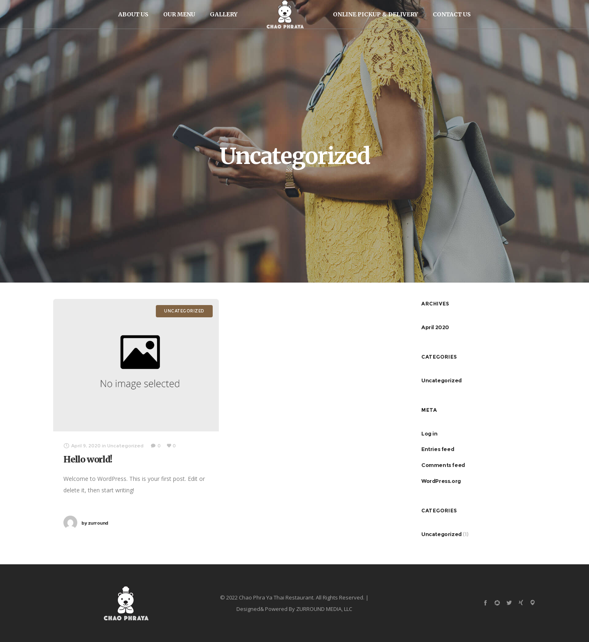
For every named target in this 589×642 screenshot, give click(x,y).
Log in (429, 433)
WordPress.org (441, 481)
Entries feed (437, 449)
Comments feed (443, 465)
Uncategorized (441, 380)
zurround (94, 523)
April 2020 (435, 327)
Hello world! (87, 459)
